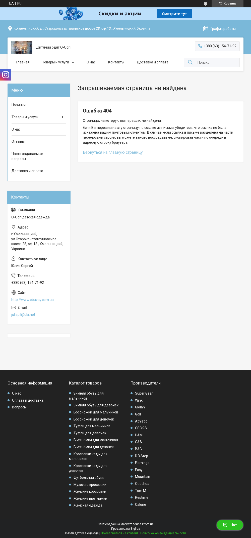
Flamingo (142, 463)
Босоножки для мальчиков (96, 412)
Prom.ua (148, 524)
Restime (141, 497)
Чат (230, 525)
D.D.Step (141, 456)
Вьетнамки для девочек (94, 447)
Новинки (19, 105)
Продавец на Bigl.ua (125, 528)
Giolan (140, 407)
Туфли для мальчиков (92, 426)
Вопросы (19, 407)
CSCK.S (141, 428)
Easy (139, 470)
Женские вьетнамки (90, 498)
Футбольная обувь (89, 478)
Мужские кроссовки (90, 485)
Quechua (142, 484)
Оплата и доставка (27, 400)
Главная (23, 62)
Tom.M (140, 491)
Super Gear (144, 393)
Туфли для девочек (90, 433)
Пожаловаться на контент (119, 533)
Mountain (142, 477)
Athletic (141, 421)
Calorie (140, 505)
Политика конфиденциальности (163, 533)
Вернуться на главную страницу (113, 152)
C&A (138, 442)
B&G (138, 449)
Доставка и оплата (152, 62)
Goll (138, 414)
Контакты (116, 62)
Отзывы (18, 141)
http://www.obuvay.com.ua (32, 300)
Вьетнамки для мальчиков (96, 440)
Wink (139, 400)
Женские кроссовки (90, 491)
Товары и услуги (55, 62)
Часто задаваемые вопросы (27, 156)
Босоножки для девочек (94, 419)
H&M (139, 435)
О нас (91, 62)
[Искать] (190, 62)
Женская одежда (88, 505)
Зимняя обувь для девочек (96, 405)
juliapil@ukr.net (23, 315)
